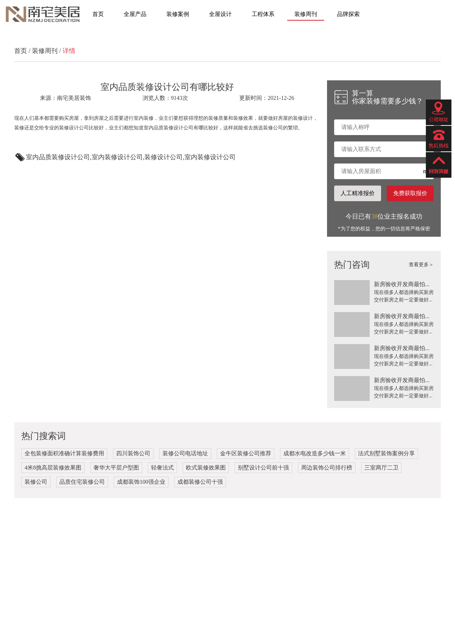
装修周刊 (305, 14)
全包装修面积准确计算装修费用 (64, 453)
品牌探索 (348, 14)
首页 (98, 14)
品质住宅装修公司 (82, 482)
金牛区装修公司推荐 (245, 453)
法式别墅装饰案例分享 (386, 453)
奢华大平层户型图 (116, 468)
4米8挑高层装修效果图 (53, 468)
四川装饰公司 (133, 453)
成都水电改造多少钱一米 (314, 453)
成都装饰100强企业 (141, 482)
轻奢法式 (162, 468)
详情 (69, 50)
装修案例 (177, 14)
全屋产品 (135, 14)
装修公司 (36, 482)
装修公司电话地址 (185, 453)
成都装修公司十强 (200, 482)
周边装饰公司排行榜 (326, 468)
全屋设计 (220, 14)
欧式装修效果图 (206, 468)
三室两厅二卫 (381, 468)
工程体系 (263, 14)
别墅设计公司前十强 (263, 468)
